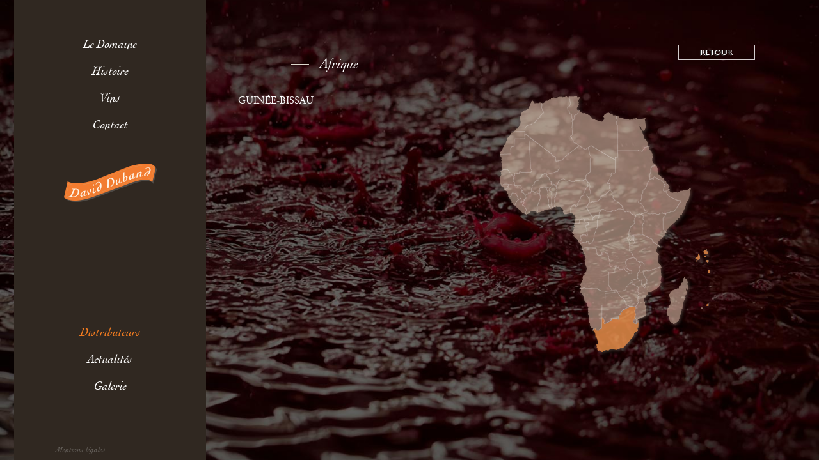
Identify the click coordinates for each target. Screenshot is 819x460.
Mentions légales (81, 450)
